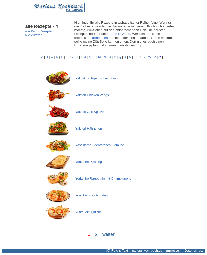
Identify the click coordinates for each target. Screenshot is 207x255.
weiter (108, 234)
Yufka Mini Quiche (88, 212)
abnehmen (100, 38)
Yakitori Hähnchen (88, 128)
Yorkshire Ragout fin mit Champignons (103, 178)
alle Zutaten (33, 35)
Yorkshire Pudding (88, 162)
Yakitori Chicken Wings (92, 95)
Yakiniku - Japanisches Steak (96, 78)
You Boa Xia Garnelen (91, 195)
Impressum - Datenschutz (184, 250)
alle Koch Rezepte (38, 31)
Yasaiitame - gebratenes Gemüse (99, 145)
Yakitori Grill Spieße (89, 112)
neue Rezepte (120, 34)
